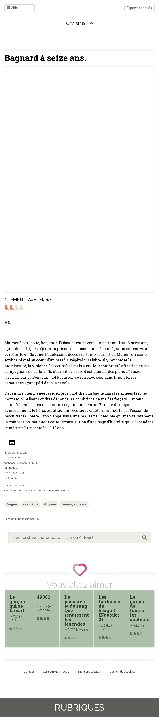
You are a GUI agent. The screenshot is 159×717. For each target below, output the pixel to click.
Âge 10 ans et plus (36, 490)
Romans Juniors (59, 490)
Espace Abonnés (139, 8)
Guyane (50, 504)
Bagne (12, 504)
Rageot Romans (28, 462)
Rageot (8, 457)
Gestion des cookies (122, 671)
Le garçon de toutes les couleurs (140, 608)
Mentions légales (89, 671)
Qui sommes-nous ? (56, 671)
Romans (19, 490)
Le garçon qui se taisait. (17, 603)
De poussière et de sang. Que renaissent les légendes (76, 610)
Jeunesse (20, 485)
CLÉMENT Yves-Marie (27, 299)
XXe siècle (30, 504)
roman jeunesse (74, 504)
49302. (44, 597)
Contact (29, 671)
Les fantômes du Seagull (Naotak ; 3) (109, 608)
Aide (12, 8)
